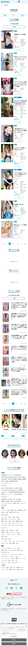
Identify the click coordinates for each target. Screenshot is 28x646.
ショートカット (15, 519)
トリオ (11, 541)
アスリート (6, 562)
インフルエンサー (8, 558)
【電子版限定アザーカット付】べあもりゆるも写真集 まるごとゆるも (20, 130)
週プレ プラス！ (14, 15)
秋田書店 (3, 475)
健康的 (20, 521)
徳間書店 (24, 479)
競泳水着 (22, 510)
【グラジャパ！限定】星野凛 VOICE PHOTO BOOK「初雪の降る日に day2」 (20, 102)
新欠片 (3, 481)
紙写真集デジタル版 (6, 499)
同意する (14, 643)
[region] (14, 635)
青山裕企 (22, 45)
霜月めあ (16, 228)
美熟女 (5, 532)
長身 (12, 521)
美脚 (4, 521)
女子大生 (5, 552)
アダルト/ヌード (15, 562)
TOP (2, 5)
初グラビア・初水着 (17, 567)
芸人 (15, 560)
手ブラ (5, 567)
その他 (20, 569)
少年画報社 (14, 479)
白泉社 (7, 481)
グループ (20, 541)
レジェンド (6, 560)
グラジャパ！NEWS (22, 15)
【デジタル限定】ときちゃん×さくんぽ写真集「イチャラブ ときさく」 (20, 174)
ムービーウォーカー (6, 483)
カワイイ (6, 534)
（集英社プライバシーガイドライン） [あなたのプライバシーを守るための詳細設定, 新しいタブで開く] (9, 633)
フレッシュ (6, 523)
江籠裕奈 (16, 37)
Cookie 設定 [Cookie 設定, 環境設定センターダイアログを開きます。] (14, 636)
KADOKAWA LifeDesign (7, 477)
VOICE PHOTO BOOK (15, 501)
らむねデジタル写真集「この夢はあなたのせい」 (20, 148)
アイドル (16, 548)
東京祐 (21, 116)
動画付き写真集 (5, 501)
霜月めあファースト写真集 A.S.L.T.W (20, 225)
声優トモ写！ (16, 503)
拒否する (14, 639)
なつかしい (15, 532)
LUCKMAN (22, 192)
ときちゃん (16, 178)
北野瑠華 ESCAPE (19, 204)
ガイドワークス (10, 475)
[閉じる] (26, 626)
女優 (4, 550)
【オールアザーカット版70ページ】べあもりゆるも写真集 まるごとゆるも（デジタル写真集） (20, 84)
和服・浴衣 (15, 512)
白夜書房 (11, 481)
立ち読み (19, 49)
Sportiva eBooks (18, 494)
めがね (5, 512)
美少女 (5, 530)
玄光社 (15, 477)
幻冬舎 (19, 477)
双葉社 (16, 481)
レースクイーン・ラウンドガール (12, 554)
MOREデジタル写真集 (16, 490)
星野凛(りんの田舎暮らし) (19, 105)
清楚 (4, 536)
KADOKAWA (18, 475)
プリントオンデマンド (7, 503)
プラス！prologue (16, 499)
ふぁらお (22, 162)
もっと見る (14, 461)
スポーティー (16, 523)
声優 (20, 550)
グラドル (6, 548)
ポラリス (23, 503)
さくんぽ (16, 179)
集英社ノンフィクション (7, 494)
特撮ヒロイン (20, 558)
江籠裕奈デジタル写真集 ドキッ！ (20, 35)
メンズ (5, 569)
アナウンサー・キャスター (10, 556)
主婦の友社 (4, 479)
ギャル (19, 525)
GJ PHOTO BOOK (6, 490)
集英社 (23, 477)
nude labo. (4, 505)
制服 (14, 510)
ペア (4, 541)
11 (18, 243)
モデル (12, 550)
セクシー (16, 534)
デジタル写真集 (5, 15)
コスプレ (5, 510)
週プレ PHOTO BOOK (7, 488)
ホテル (5, 543)
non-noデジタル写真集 (7, 492)
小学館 (9, 479)
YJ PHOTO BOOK (17, 488)
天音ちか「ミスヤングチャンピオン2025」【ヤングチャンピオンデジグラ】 (20, 58)
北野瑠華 (16, 206)
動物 (13, 569)
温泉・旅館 (14, 543)
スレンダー (6, 517)
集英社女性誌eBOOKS (19, 492)
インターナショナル (8, 525)
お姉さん (14, 530)
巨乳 (16, 517)
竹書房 (19, 479)
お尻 (4, 519)
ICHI (21, 69)
